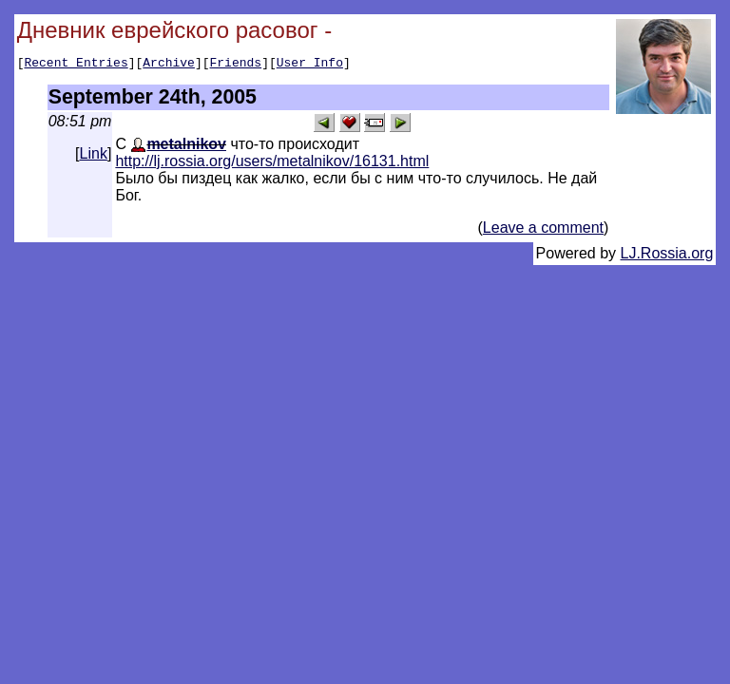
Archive (169, 64)
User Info (310, 64)
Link (93, 156)
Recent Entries (75, 64)
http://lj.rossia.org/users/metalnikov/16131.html (272, 164)
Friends (236, 64)
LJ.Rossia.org (667, 256)
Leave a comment (543, 230)
